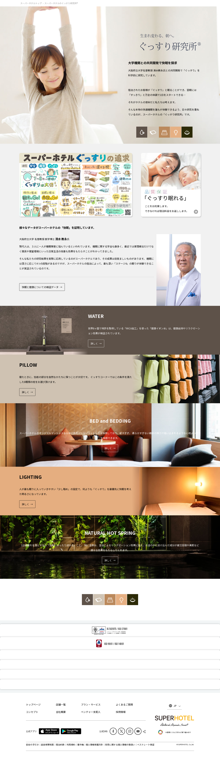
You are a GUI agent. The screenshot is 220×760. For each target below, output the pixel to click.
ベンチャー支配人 (91, 712)
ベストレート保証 (145, 744)
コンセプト (32, 712)
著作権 (80, 744)
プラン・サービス (91, 704)
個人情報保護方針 (94, 744)
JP (175, 706)
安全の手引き (32, 744)
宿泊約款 (60, 744)
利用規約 (71, 744)
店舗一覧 (61, 704)
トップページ (33, 704)
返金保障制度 (47, 744)
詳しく (94, 343)
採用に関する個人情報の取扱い (120, 744)
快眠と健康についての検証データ (40, 287)
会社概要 (61, 712)
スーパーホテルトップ (31, 3)
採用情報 (121, 712)
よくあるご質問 (124, 704)
